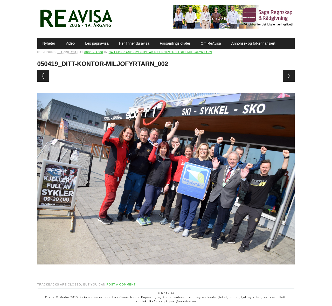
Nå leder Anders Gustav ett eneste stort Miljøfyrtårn (160, 52)
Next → (289, 76)
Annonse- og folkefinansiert (253, 43)
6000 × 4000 (93, 52)
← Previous (43, 76)
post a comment (120, 284)
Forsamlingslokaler (175, 43)
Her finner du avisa (134, 43)
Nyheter (49, 43)
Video (70, 43)
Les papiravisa (96, 43)
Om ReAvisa (210, 43)
